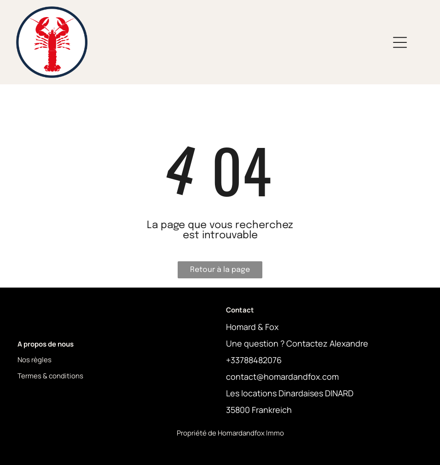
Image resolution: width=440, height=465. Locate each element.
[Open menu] (400, 42)
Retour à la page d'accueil (220, 272)
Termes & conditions (50, 376)
